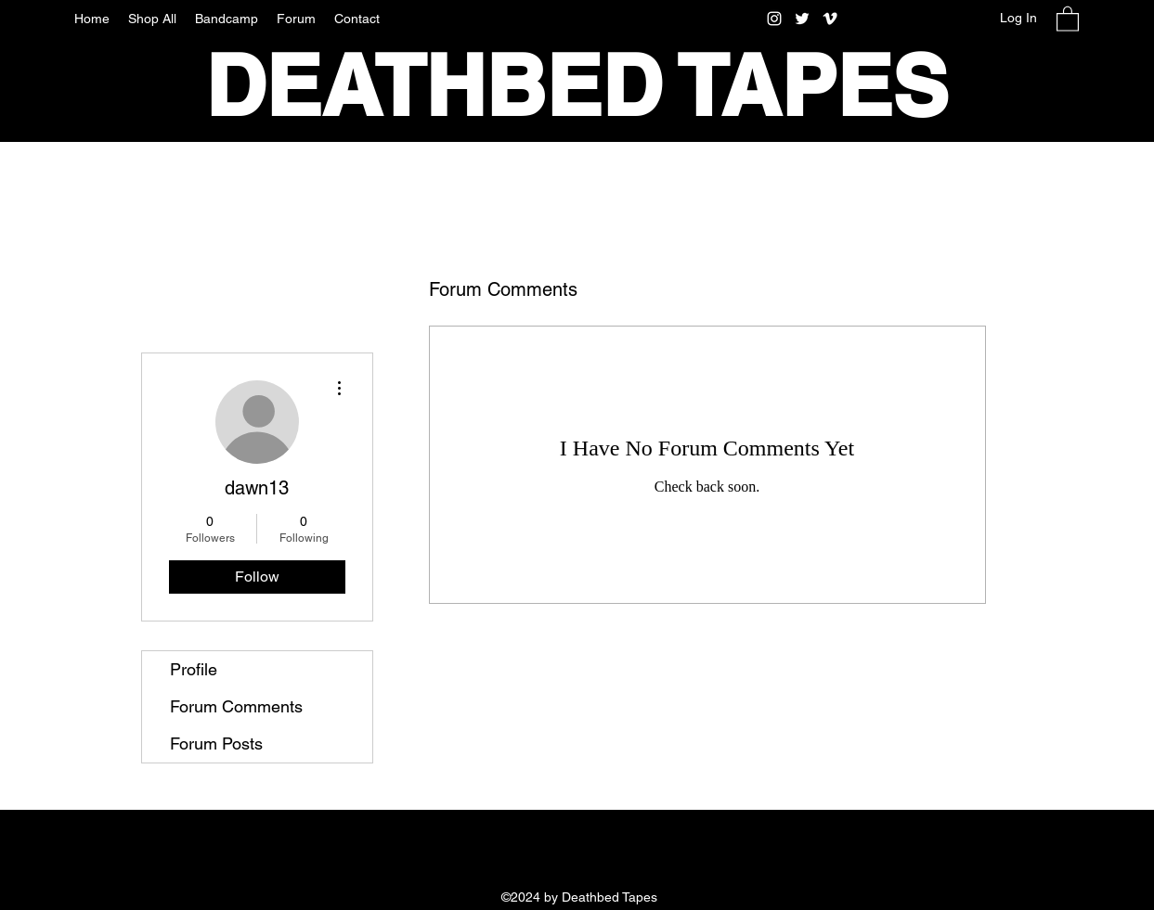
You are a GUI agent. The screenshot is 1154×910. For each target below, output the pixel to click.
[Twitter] (802, 18)
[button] (1068, 18)
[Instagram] (774, 18)
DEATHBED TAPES (576, 85)
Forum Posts (216, 743)
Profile (193, 669)
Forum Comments (236, 706)
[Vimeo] (830, 18)
